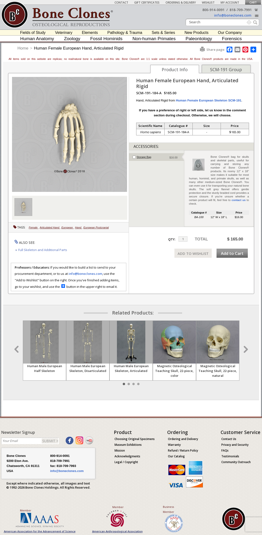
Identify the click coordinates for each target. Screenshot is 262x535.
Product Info (175, 69)
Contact (121, 2)
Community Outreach (236, 462)
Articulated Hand (50, 227)
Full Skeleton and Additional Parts (42, 250)
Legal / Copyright (126, 462)
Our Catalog (176, 456)
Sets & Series (163, 33)
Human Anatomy (37, 38)
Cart (253, 2)
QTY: (171, 239)
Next (245, 349)
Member (25, 510)
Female (33, 227)
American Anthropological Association (117, 531)
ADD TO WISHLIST (193, 253)
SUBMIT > (50, 441)
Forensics (232, 38)
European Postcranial (96, 227)
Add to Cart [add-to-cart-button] (232, 253)
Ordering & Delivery (181, 2)
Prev (17, 349)
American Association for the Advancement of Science (40, 531)
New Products (197, 33)
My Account (230, 2)
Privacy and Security (235, 445)
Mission (120, 450)
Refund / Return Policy (183, 450)
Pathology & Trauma (124, 33)
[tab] (156, 157)
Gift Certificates (147, 2)
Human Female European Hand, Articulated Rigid (78, 48)
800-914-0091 (213, 9)
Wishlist (208, 2)
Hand (78, 227)
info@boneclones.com (232, 15)
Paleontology (198, 38)
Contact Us (228, 439)
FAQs (225, 450)
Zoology (72, 38)
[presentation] (156, 157)
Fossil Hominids (106, 38)
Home (23, 48)
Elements (90, 33)
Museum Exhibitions (128, 445)
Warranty (174, 445)
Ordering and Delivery (183, 439)
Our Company (230, 33)
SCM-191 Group (226, 69)
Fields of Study (33, 33)
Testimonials (230, 456)
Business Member (168, 509)
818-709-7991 (241, 9)
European (67, 227)
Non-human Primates (154, 38)
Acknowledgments (127, 456)
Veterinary (63, 33)
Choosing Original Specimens (135, 439)
